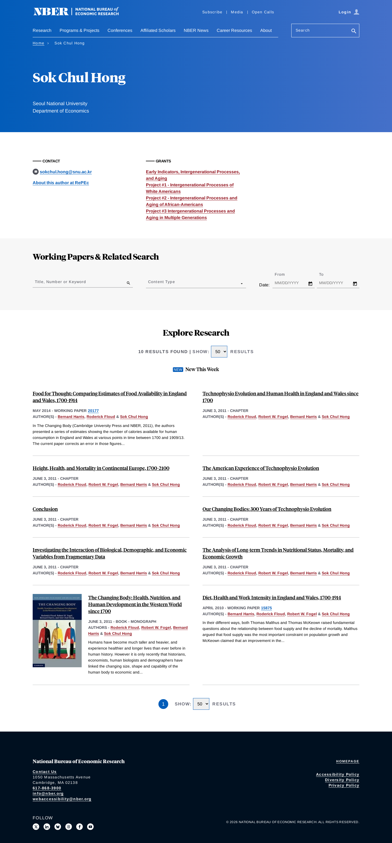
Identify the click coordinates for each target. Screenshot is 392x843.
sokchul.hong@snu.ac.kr (66, 171)
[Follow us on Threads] (68, 826)
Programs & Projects (79, 30)
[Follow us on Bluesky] (57, 826)
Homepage (347, 761)
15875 (266, 608)
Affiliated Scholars (158, 30)
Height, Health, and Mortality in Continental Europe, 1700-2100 (101, 468)
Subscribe (212, 12)
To (326, 274)
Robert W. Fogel (273, 416)
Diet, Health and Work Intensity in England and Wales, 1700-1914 (272, 597)
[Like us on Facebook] (79, 826)
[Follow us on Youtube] (90, 826)
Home (38, 43)
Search (303, 30)
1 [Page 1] (163, 704)
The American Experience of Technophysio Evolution (261, 468)
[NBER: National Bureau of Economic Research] (80, 14)
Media (237, 12)
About (266, 30)
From (285, 274)
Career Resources (234, 30)
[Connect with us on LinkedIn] (47, 826)
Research (42, 30)
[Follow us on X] (36, 826)
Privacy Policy (344, 785)
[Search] (354, 31)
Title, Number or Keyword (60, 282)
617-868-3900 (47, 788)
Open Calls (263, 12)
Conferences (120, 30)
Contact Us (45, 771)
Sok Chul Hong (134, 416)
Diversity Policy (342, 780)
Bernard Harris (71, 416)
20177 (93, 410)
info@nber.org (48, 793)
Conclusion (45, 508)
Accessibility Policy (337, 774)
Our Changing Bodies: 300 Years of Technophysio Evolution (267, 508)
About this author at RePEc (61, 182)
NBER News (196, 30)
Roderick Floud (101, 416)
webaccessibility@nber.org (62, 799)
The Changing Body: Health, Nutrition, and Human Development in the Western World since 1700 (135, 604)
